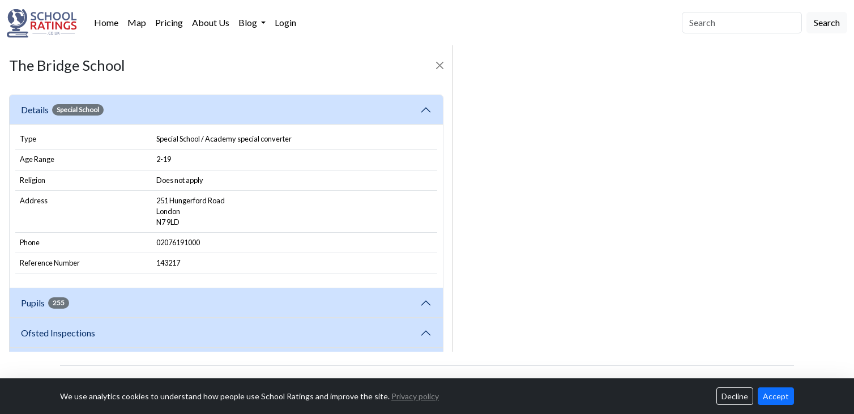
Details (62, 110)
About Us (210, 22)
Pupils (45, 303)
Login (285, 22)
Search (827, 22)
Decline (734, 396)
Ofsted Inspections (60, 332)
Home (106, 22)
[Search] (742, 22)
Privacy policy (415, 396)
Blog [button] (248, 22)
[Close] (440, 65)
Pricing (169, 22)
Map (136, 22)
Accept (776, 396)
